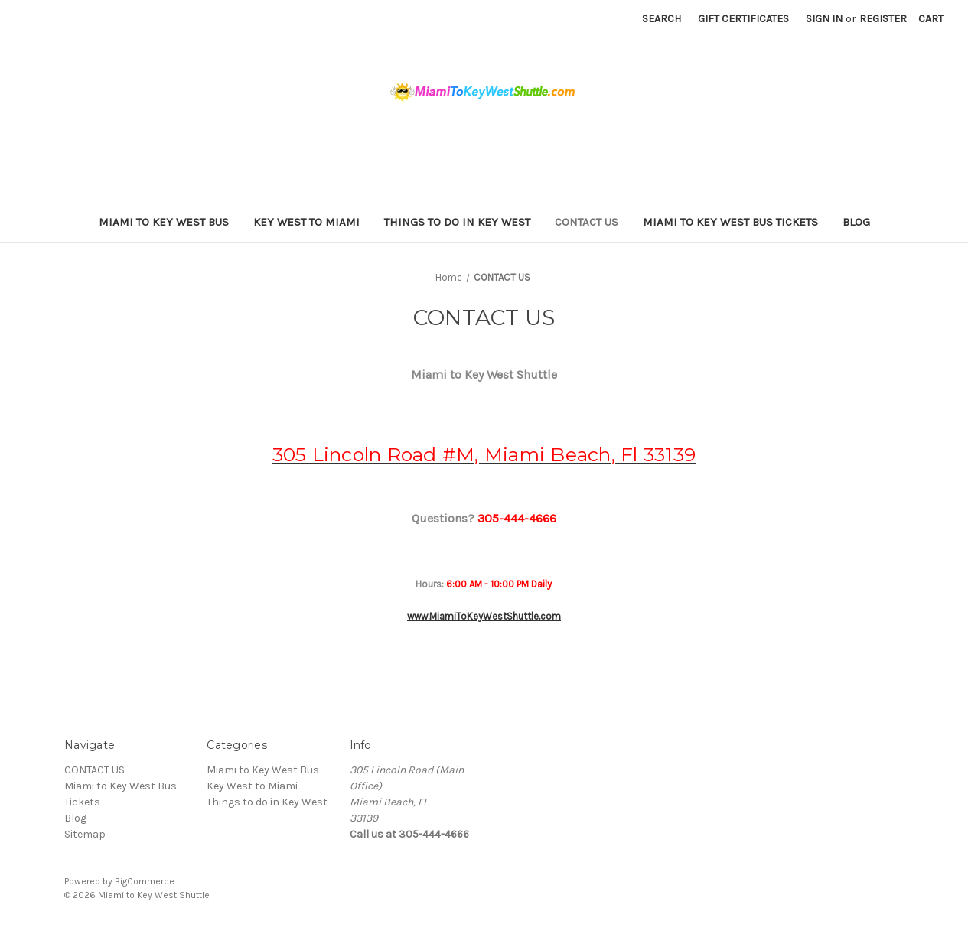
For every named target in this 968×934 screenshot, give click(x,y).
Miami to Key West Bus (164, 222)
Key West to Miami (306, 222)
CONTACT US (586, 222)
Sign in (824, 18)
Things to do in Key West (457, 222)
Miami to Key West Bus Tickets (730, 222)
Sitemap (85, 834)
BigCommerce (144, 881)
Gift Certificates (743, 18)
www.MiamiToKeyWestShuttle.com (484, 616)
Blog (856, 222)
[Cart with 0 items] (931, 18)
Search (661, 18)
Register (883, 18)
